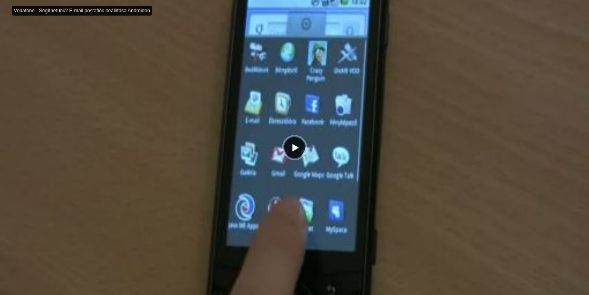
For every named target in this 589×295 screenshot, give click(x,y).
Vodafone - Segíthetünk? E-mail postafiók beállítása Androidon (82, 11)
